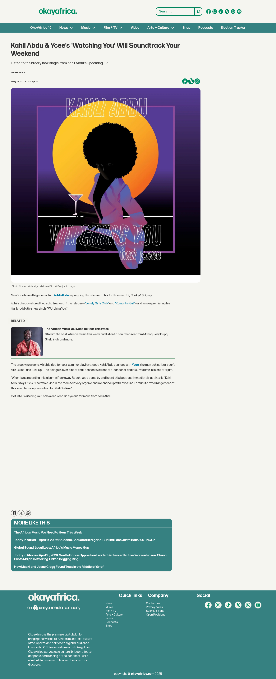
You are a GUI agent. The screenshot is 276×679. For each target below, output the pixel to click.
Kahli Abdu (61, 295)
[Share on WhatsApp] (197, 81)
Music (85, 28)
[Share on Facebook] (185, 81)
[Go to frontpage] (58, 11)
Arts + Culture (158, 28)
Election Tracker (233, 28)
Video (135, 28)
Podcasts (205, 28)
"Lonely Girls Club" (97, 303)
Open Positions (155, 614)
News (63, 28)
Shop (186, 28)
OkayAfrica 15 (40, 28)
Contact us (153, 603)
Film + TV (110, 28)
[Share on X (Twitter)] (191, 81)
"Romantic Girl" (125, 303)
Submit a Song (155, 610)
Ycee (135, 365)
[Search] (198, 11)
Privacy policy (154, 607)
